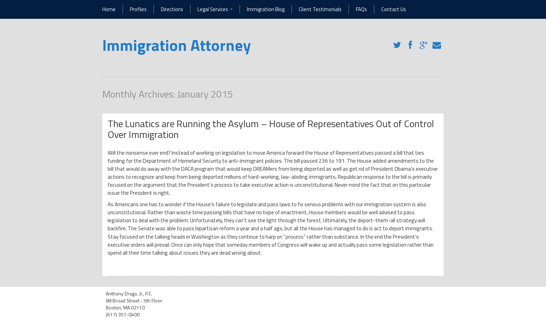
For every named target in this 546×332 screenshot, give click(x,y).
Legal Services (215, 9)
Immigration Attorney (176, 45)
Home (109, 9)
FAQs (361, 9)
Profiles (138, 9)
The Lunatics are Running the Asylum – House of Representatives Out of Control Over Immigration (271, 129)
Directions (172, 9)
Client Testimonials (320, 9)
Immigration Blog (265, 9)
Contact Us (393, 9)
